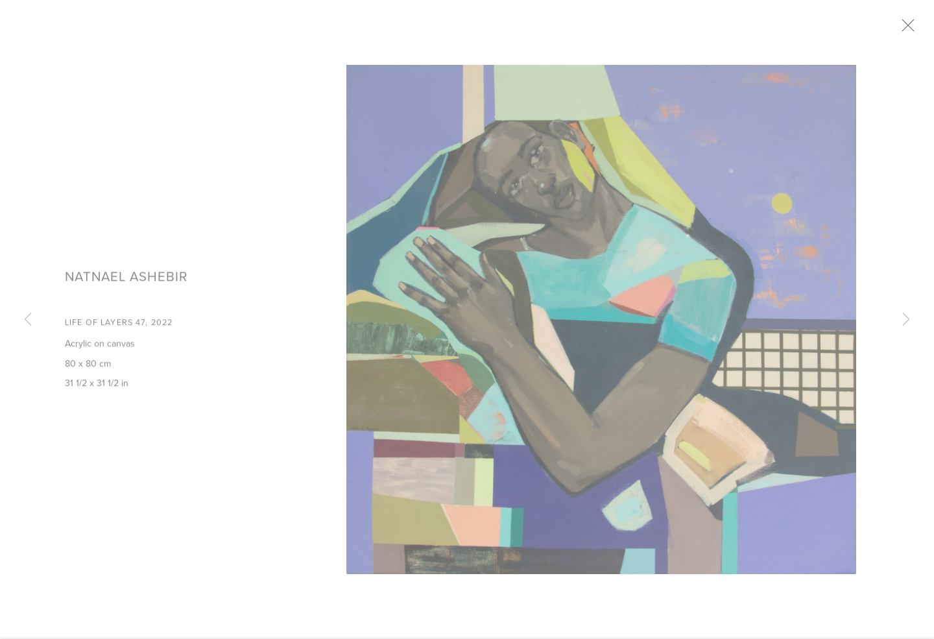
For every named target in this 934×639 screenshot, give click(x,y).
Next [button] (906, 320)
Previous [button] (28, 320)
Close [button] (914, 29)
